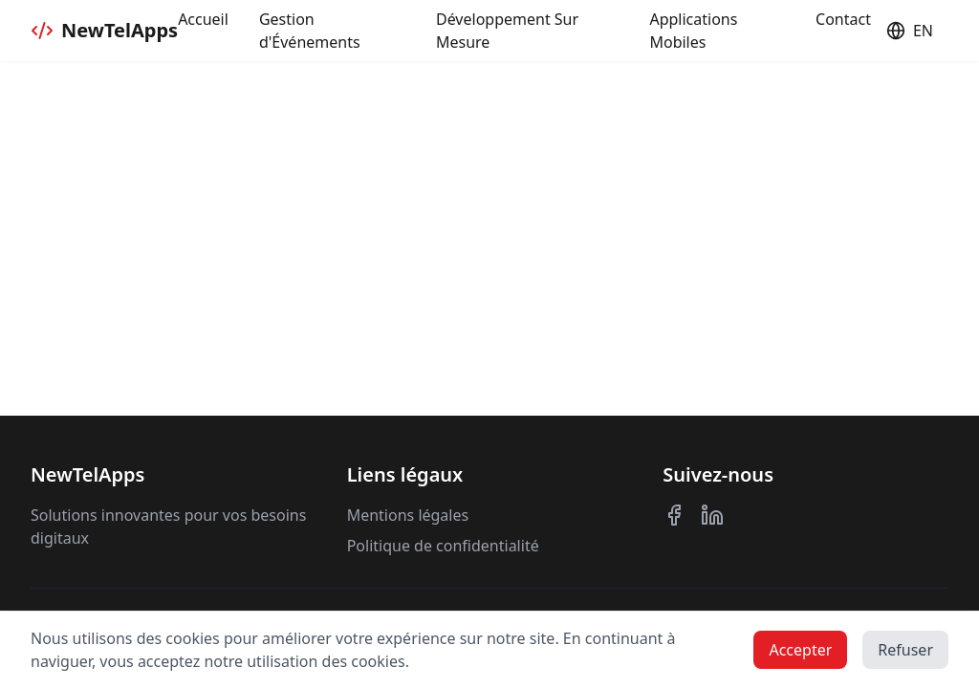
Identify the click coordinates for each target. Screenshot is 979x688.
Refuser (905, 649)
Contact (843, 19)
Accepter (800, 649)
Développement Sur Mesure (507, 31)
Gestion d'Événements (309, 31)
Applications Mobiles (693, 31)
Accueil (203, 19)
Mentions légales (408, 515)
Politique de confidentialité (443, 545)
